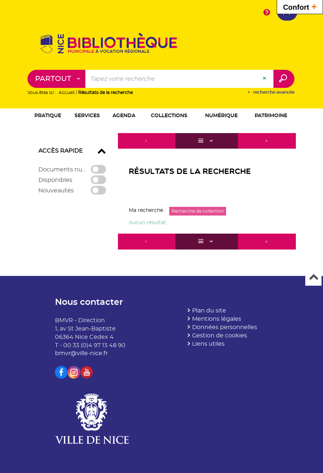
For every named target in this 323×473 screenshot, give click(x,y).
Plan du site (209, 311)
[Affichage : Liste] (206, 141)
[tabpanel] (161, 192)
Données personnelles (224, 327)
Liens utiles (208, 344)
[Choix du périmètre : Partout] (56, 79)
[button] (47, 116)
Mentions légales (216, 319)
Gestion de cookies (219, 335)
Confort (300, 6)
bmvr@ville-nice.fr (81, 353)
